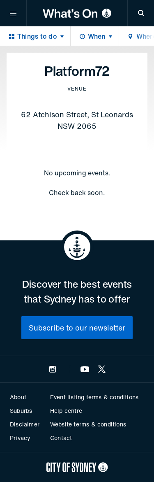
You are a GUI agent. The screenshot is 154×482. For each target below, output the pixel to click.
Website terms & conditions (88, 424)
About (18, 397)
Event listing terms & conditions (94, 397)
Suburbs (21, 410)
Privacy (20, 437)
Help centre (66, 410)
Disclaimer (24, 424)
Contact (61, 437)
